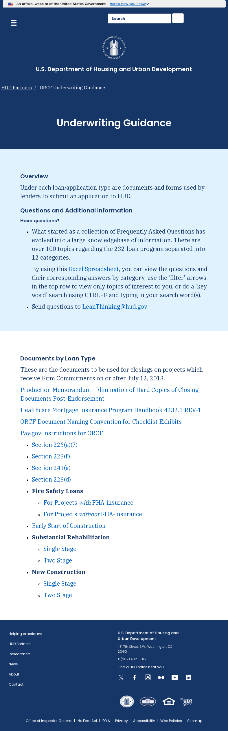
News (13, 664)
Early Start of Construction (69, 526)
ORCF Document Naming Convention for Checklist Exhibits (101, 421)
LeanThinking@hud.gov (114, 306)
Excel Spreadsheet (94, 269)
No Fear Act (87, 720)
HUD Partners (16, 87)
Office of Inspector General (49, 720)
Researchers (20, 654)
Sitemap (194, 720)
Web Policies (171, 720)
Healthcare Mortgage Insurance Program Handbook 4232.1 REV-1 (110, 410)
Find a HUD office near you (141, 667)
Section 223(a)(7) (55, 445)
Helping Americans (25, 633)
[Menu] (13, 22)
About (14, 674)
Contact (16, 684)
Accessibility (144, 720)
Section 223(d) (51, 479)
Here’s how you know (128, 4)
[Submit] (178, 18)
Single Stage (59, 549)
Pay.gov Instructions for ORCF (61, 433)
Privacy (121, 720)
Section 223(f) (51, 456)
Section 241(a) (51, 468)
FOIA (106, 720)
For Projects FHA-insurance (88, 502)
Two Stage (57, 560)
